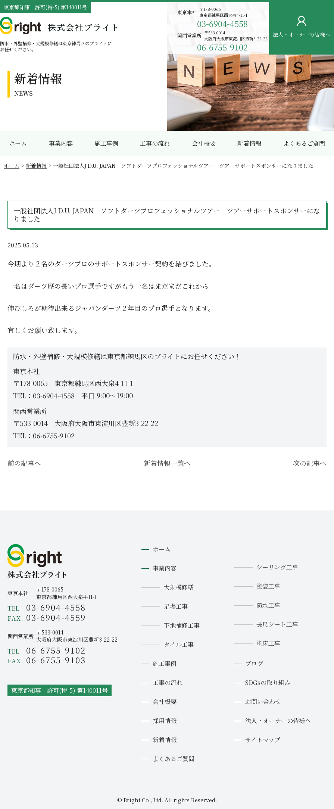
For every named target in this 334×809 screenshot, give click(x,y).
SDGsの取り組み (267, 682)
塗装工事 (268, 586)
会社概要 (204, 143)
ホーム (18, 143)
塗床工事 (268, 643)
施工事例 (106, 143)
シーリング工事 (277, 567)
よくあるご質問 (304, 143)
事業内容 (61, 143)
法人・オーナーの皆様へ (278, 720)
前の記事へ (24, 463)
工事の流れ (155, 143)
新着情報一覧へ (167, 463)
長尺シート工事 (277, 624)
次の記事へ (310, 463)
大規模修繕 (179, 587)
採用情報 (165, 720)
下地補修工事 (182, 625)
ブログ (254, 663)
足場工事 (176, 606)
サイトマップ (262, 739)
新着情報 (249, 143)
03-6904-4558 (222, 23)
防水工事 (268, 605)
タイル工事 (179, 644)
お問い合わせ (321, 114)
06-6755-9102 (222, 47)
